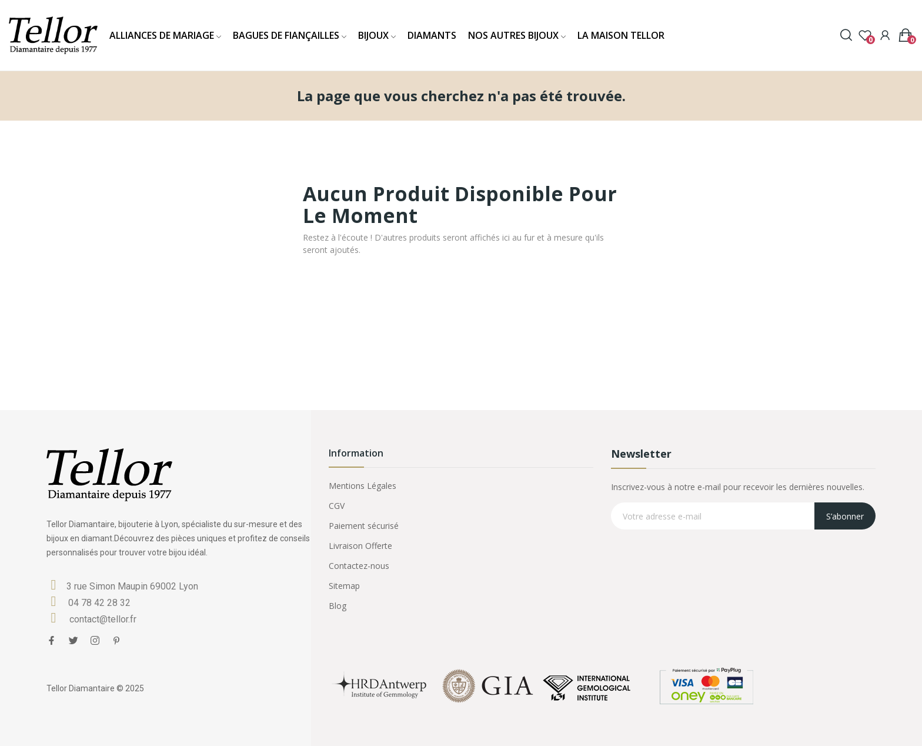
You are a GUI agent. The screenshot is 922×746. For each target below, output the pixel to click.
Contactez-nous (359, 565)
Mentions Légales (362, 485)
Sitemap (344, 585)
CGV (337, 505)
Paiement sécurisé (364, 525)
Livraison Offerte (360, 545)
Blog (337, 605)
